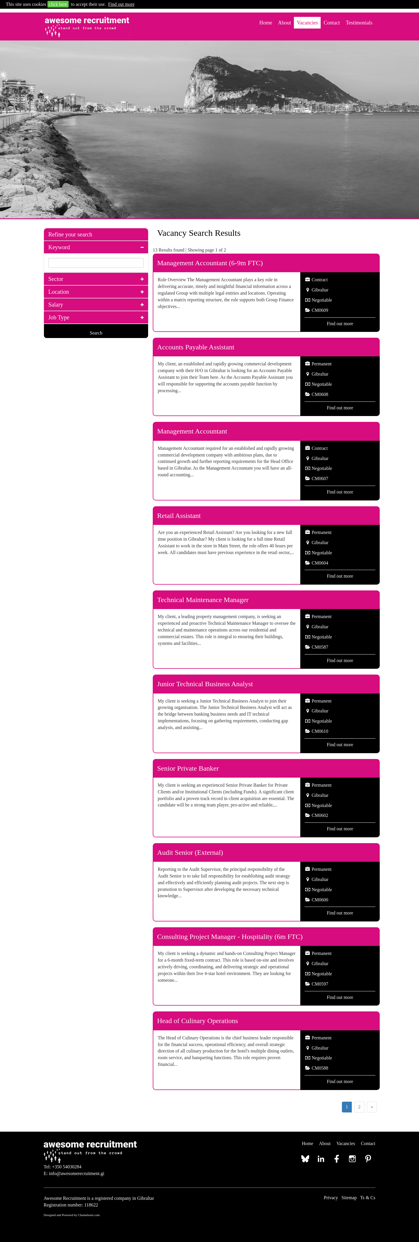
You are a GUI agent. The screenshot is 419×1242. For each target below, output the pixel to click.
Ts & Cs (367, 1197)
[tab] (96, 234)
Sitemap (349, 1197)
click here (58, 4)
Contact (332, 23)
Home (265, 23)
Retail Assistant (179, 515)
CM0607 (320, 478)
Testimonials (359, 23)
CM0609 (320, 310)
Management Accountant (192, 431)
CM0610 (320, 731)
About (284, 23)
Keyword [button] (59, 247)
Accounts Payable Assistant (195, 347)
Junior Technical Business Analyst (205, 684)
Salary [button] (55, 304)
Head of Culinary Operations (197, 1021)
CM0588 (320, 1068)
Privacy (331, 1197)
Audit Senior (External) (190, 852)
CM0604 (320, 562)
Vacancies (307, 23)
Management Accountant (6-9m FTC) (210, 263)
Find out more (121, 4)
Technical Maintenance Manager (202, 600)
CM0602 (320, 815)
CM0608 (320, 394)
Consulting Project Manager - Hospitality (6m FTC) (230, 936)
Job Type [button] (58, 317)
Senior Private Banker (188, 768)
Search (96, 332)
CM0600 (320, 899)
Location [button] (58, 292)
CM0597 (320, 983)
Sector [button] (55, 279)
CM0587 (320, 647)
